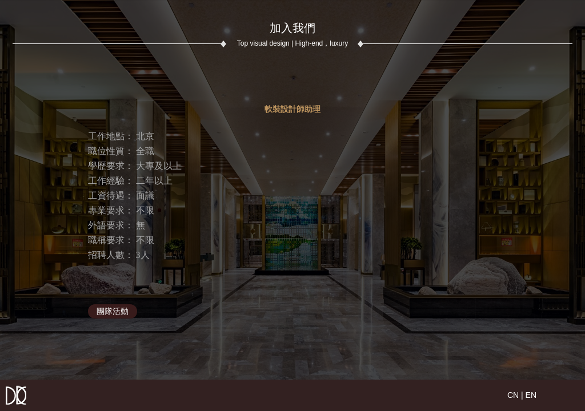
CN (513, 395)
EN (531, 395)
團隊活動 (113, 311)
